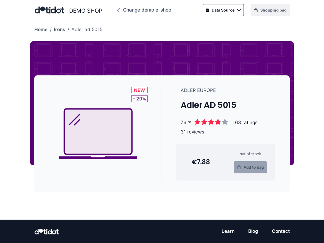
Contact (281, 231)
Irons (59, 29)
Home (41, 29)
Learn (228, 231)
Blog (253, 231)
